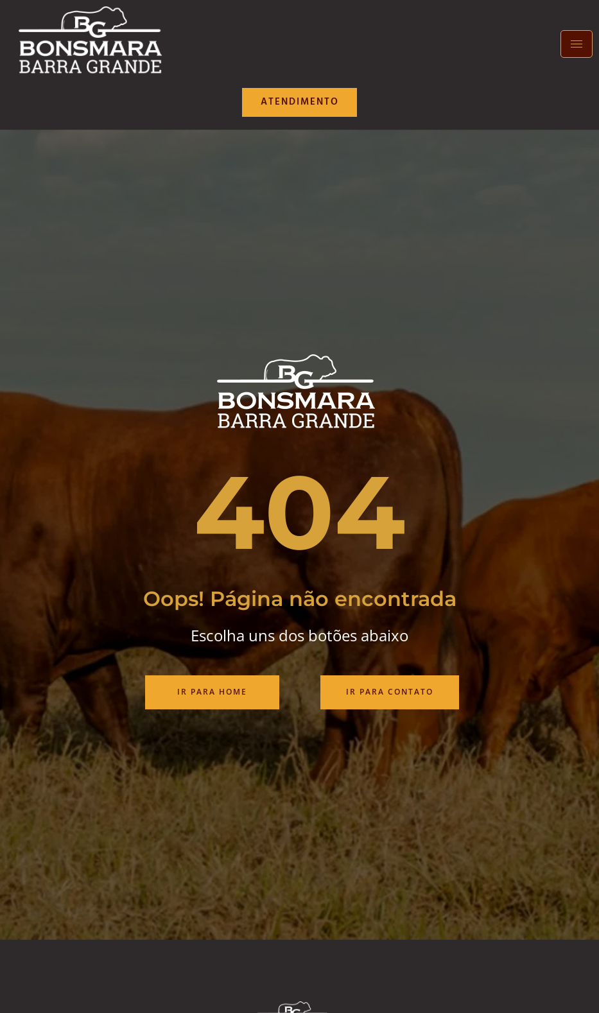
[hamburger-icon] (576, 44)
